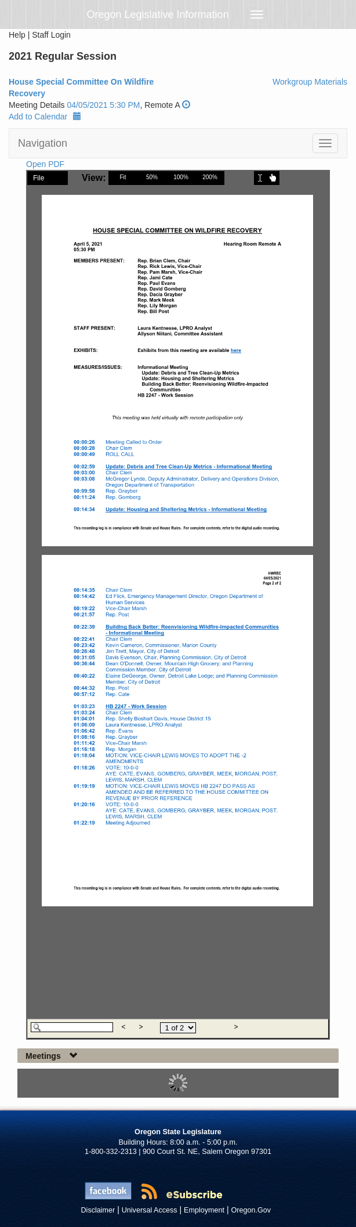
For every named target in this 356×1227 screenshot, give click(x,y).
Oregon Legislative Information (158, 14)
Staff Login (51, 34)
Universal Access (149, 1210)
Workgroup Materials (310, 81)
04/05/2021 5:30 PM (103, 105)
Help (17, 34)
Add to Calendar (45, 116)
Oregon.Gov (251, 1210)
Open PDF (45, 164)
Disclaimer (98, 1210)
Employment (204, 1210)
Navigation (42, 143)
